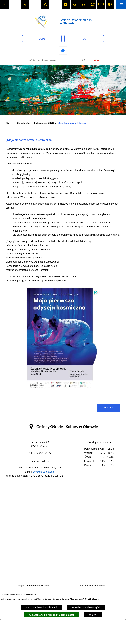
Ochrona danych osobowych (41, 607)
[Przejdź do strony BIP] (96, 60)
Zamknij (93, 614)
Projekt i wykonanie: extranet (33, 585)
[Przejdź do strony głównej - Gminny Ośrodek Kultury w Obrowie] (63, 21)
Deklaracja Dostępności (93, 585)
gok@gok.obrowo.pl (44, 471)
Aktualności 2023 (44, 122)
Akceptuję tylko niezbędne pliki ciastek (51, 614)
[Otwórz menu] (121, 4)
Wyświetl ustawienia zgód (86, 607)
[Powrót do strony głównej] (8, 123)
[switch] (66, 4)
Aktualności (23, 122)
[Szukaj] (84, 60)
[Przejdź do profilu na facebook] (63, 50)
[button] (63, 389)
